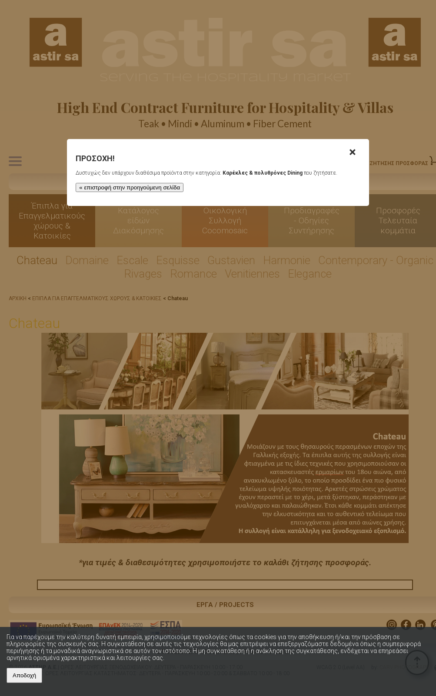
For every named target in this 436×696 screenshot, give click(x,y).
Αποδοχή (24, 675)
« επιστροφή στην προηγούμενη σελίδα (129, 187)
